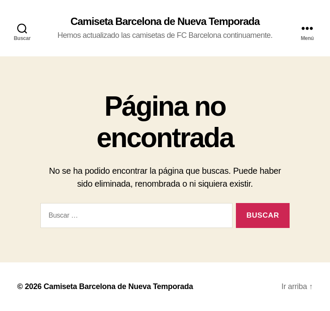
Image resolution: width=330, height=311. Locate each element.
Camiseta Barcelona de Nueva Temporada (165, 21)
